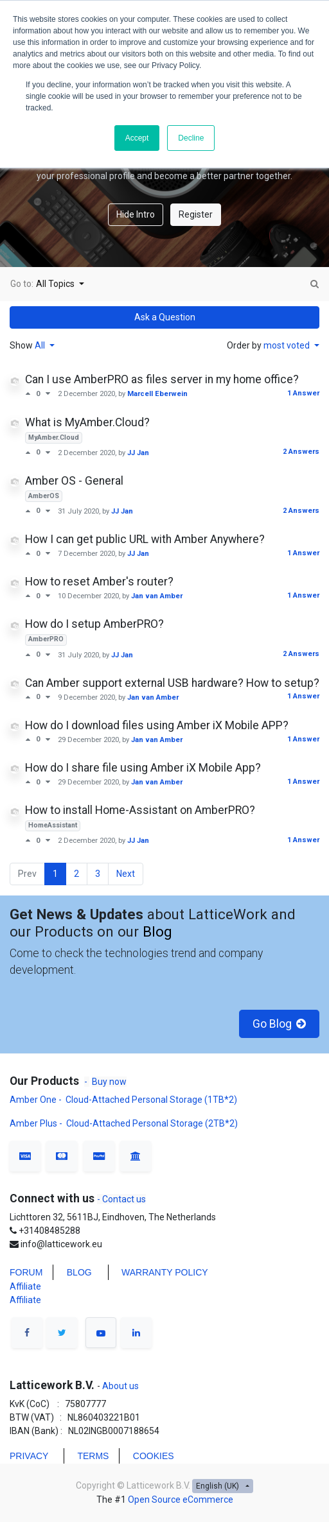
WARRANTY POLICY (164, 1272)
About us (119, 1386)
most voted (287, 345)
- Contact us (121, 1199)
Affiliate (25, 1286)
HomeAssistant (52, 825)
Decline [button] (191, 138)
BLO (76, 1272)
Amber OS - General (74, 480)
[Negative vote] (48, 393)
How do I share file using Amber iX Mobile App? (143, 767)
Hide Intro (135, 214)
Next (125, 874)
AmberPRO (46, 639)
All (41, 345)
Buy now (109, 1082)
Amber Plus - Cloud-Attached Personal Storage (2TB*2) (124, 1123)
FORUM (26, 1272)
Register (196, 214)
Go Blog (279, 1023)
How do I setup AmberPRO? (94, 624)
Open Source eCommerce (180, 1499)
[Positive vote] (30, 393)
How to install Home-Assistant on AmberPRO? (140, 810)
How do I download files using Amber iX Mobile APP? (157, 725)
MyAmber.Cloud (53, 437)
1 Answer (303, 393)
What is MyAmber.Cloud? (87, 422)
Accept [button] (137, 138)
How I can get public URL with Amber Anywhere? (145, 539)
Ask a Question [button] (164, 317)
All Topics (56, 284)
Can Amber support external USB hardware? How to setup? (172, 683)
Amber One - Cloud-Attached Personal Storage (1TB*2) (124, 1099)
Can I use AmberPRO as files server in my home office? (162, 379)
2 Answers (301, 451)
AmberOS (43, 496)
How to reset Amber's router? (99, 581)
